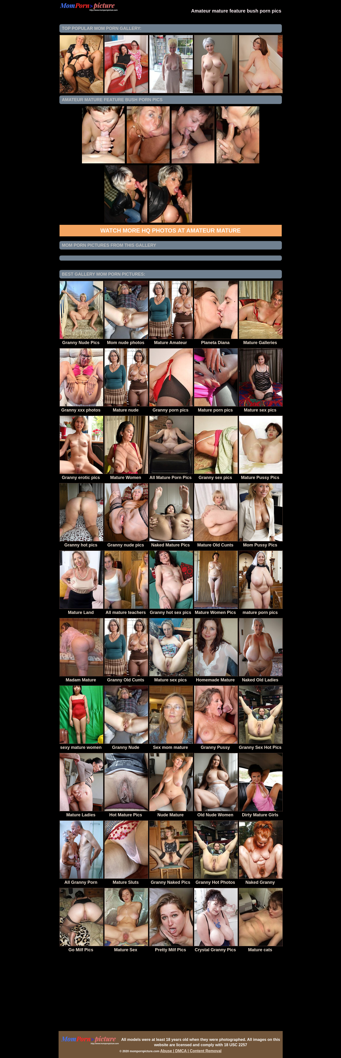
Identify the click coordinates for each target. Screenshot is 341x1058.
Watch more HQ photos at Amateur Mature (170, 230)
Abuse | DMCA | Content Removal (191, 1051)
